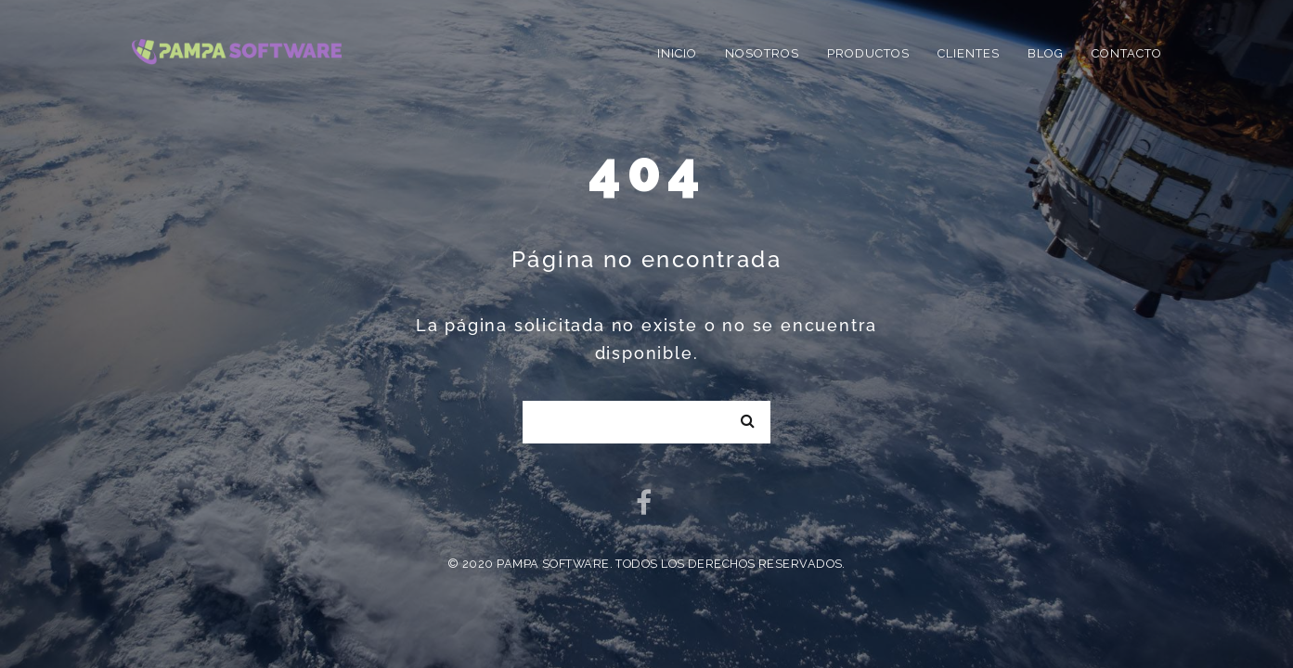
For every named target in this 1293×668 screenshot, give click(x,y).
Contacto (1127, 53)
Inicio (677, 53)
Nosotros (762, 53)
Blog (1046, 53)
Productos (868, 53)
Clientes (968, 53)
